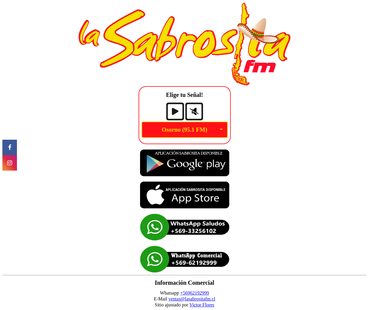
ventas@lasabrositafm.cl (191, 298)
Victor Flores (201, 304)
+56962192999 (194, 292)
